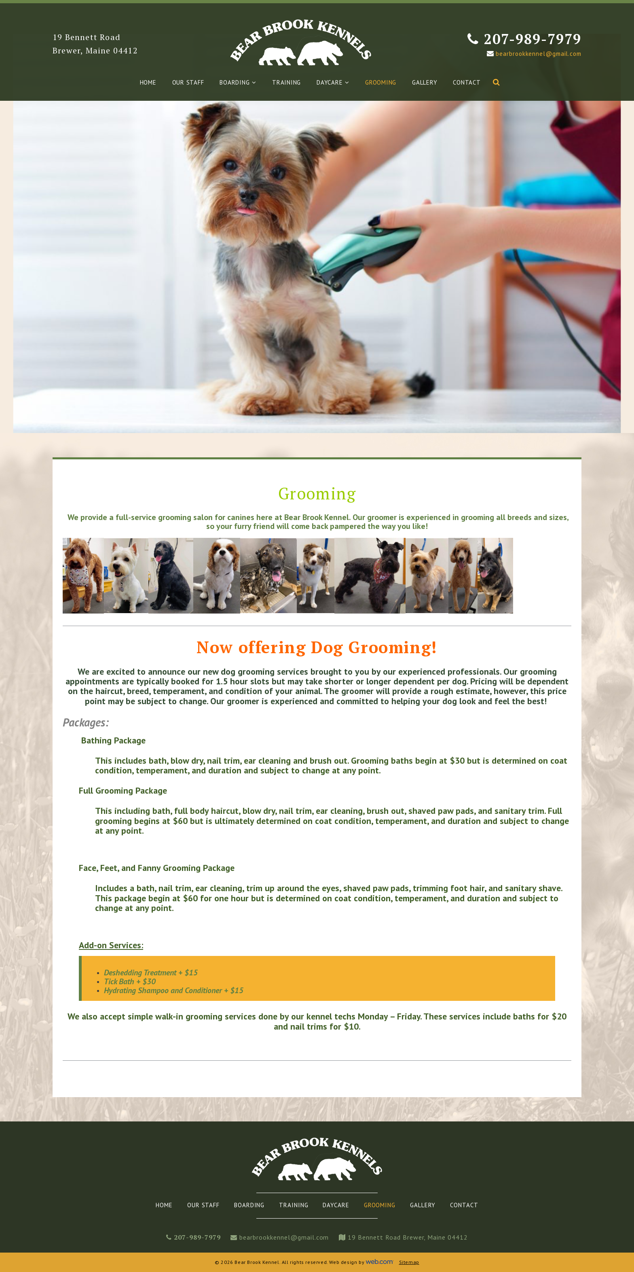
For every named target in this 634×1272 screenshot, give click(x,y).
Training (286, 82)
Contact (466, 82)
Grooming (380, 82)
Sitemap (409, 1262)
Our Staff (188, 82)
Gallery (424, 82)
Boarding (234, 82)
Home (148, 82)
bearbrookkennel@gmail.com (538, 53)
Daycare (329, 82)
